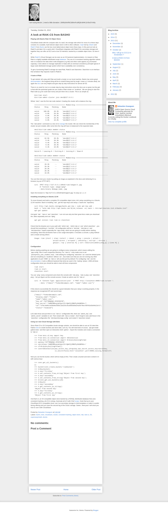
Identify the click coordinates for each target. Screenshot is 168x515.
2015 (113, 34)
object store (76, 415)
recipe (77, 401)
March (115, 84)
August (115, 67)
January (116, 90)
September (117, 64)
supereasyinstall (36, 417)
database (63, 59)
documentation (36, 81)
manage (62, 124)
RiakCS (33, 47)
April (114, 80)
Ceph (82, 45)
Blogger (95, 510)
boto (37, 328)
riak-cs (86, 415)
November (117, 47)
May (114, 77)
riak (82, 415)
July (114, 71)
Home (65, 490)
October (116, 50)
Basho (42, 47)
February (116, 87)
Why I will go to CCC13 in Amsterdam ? (121, 54)
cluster (55, 415)
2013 (113, 40)
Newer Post (35, 490)
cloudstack (48, 415)
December (117, 43)
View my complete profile (117, 122)
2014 (113, 37)
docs (39, 83)
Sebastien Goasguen (126, 106)
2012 (113, 94)
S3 (91, 415)
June (115, 74)
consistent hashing (65, 415)
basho (38, 415)
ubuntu (45, 417)
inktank (91, 45)
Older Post (96, 490)
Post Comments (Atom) (70, 496)
